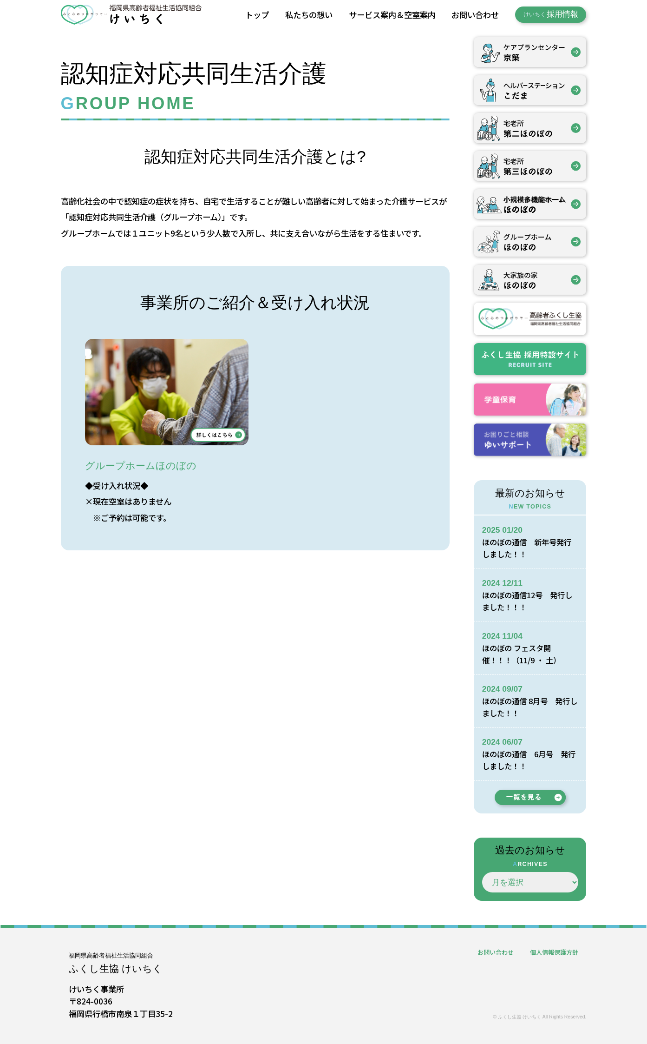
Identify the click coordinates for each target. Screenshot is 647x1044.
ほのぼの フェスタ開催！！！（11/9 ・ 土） (524, 654)
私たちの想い (309, 14)
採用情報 (550, 14)
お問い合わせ (475, 14)
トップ (257, 14)
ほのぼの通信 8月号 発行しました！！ (528, 707)
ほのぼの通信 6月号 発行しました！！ (528, 760)
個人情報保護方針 (552, 952)
